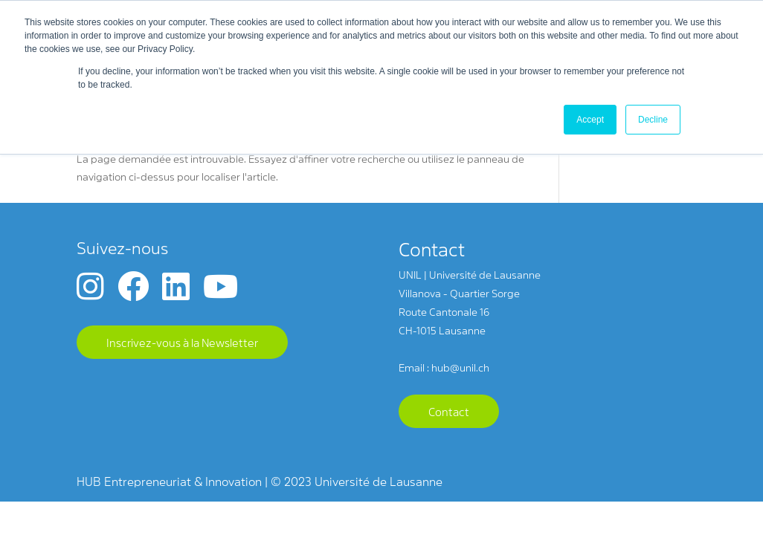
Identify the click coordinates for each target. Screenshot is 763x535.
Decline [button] (653, 119)
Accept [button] (590, 119)
